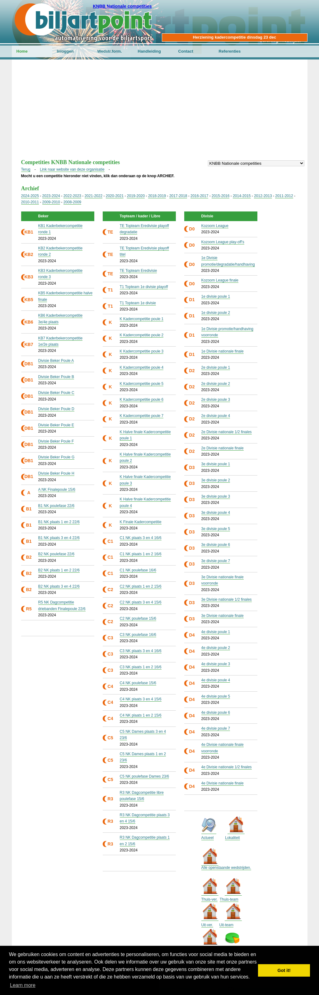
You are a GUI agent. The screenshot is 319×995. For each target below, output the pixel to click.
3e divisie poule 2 (215, 480)
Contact (185, 51)
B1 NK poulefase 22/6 (56, 506)
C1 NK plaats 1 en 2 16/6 (141, 554)
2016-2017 (199, 196)
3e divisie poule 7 (215, 561)
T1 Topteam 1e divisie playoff (144, 287)
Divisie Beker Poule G (56, 457)
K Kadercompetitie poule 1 (142, 319)
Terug (25, 169)
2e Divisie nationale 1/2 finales (226, 432)
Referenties (230, 51)
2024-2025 (30, 196)
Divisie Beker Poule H (56, 473)
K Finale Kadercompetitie (141, 522)
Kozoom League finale (219, 280)
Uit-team (226, 925)
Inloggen (65, 51)
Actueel (207, 838)
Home (22, 51)
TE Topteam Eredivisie (138, 270)
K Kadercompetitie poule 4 (142, 367)
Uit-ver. (207, 925)
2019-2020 (136, 196)
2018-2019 (157, 196)
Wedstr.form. (109, 51)
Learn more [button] (22, 985)
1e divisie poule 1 (215, 296)
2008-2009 (72, 202)
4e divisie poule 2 (215, 648)
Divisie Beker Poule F (56, 441)
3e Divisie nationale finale (222, 616)
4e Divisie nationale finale (222, 783)
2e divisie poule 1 (215, 367)
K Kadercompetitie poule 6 (142, 399)
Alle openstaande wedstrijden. (226, 867)
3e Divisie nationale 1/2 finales (226, 599)
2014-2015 (242, 196)
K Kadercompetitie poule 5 (142, 383)
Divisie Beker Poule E (56, 425)
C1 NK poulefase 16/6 (138, 570)
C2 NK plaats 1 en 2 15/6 (141, 586)
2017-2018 (178, 196)
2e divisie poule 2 (215, 383)
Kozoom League (214, 226)
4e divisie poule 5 (215, 696)
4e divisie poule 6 (215, 712)
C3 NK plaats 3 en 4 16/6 (141, 651)
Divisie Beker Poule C (56, 393)
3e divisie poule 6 (215, 545)
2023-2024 (51, 196)
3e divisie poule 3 (215, 496)
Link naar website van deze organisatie (72, 169)
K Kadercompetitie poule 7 (142, 416)
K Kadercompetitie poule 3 (142, 351)
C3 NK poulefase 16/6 (138, 635)
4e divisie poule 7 (215, 728)
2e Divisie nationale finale (222, 448)
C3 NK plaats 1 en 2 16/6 (141, 667)
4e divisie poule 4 (215, 680)
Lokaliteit (232, 838)
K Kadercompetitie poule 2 (142, 335)
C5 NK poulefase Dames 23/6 (144, 776)
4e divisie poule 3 (215, 664)
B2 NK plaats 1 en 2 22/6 (59, 570)
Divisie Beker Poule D (56, 409)
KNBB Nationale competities (122, 6)
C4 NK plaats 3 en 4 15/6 (141, 699)
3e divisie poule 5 (215, 529)
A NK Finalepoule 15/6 (56, 489)
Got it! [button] (284, 970)
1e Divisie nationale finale (222, 351)
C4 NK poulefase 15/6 (138, 683)
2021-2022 (93, 196)
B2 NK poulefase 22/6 (56, 554)
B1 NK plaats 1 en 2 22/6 (59, 522)
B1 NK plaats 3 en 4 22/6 (59, 538)
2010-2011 (30, 202)
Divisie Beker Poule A (56, 360)
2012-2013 (263, 196)
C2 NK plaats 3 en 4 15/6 (141, 602)
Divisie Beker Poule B (56, 377)
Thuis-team (229, 899)
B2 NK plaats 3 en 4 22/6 (59, 586)
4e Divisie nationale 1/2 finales (226, 767)
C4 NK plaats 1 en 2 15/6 (141, 715)
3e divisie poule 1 (215, 464)
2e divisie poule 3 (215, 399)
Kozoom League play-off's (222, 242)
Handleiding (149, 51)
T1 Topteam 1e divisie (138, 303)
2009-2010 (51, 202)
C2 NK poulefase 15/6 (138, 618)
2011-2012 (284, 196)
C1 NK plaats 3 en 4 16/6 (141, 538)
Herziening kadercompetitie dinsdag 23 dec (234, 37)
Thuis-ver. (209, 899)
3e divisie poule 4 (215, 512)
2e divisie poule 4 (215, 416)
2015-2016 (220, 196)
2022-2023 (72, 196)
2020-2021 (115, 196)
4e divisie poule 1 (215, 632)
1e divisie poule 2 (215, 312)
